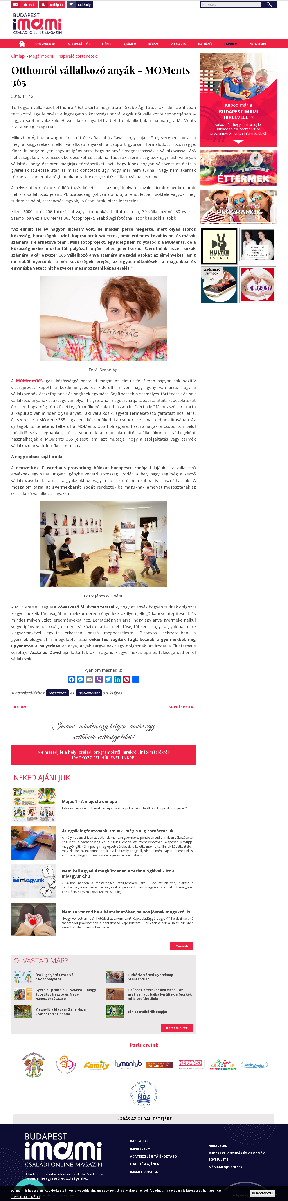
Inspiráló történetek (77, 56)
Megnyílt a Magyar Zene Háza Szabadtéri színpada (60, 1011)
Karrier (230, 44)
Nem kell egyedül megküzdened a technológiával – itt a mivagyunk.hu (118, 873)
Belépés (56, 4)
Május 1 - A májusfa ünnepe (89, 801)
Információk (79, 44)
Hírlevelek (218, 1145)
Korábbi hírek (177, 1028)
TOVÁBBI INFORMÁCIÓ (25, 1197)
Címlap (22, 43)
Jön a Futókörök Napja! (147, 1011)
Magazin (178, 44)
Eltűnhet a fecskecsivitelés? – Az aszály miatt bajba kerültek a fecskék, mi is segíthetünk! (160, 994)
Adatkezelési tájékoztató (153, 1156)
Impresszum (140, 1149)
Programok (44, 44)
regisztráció (57, 693)
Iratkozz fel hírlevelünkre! (103, 757)
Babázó (205, 44)
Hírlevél (28, 4)
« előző (21, 706)
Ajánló (129, 44)
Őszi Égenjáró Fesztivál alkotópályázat (54, 976)
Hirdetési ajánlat (145, 1164)
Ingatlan (257, 44)
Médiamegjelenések (225, 1167)
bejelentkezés (89, 693)
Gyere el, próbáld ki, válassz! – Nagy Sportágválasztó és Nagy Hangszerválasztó (65, 994)
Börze (153, 44)
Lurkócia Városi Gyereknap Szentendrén (150, 976)
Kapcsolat (139, 1141)
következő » (181, 706)
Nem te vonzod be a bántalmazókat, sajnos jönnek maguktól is (126, 912)
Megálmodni (41, 56)
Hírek (107, 44)
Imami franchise (144, 1171)
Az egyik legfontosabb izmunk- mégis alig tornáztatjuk (117, 831)
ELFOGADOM (262, 1193)
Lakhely (84, 4)
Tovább (182, 946)
